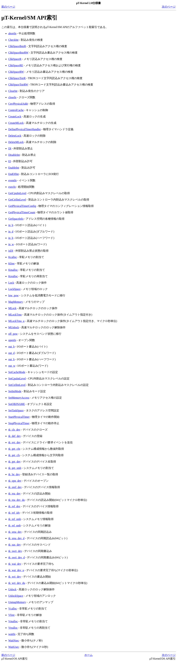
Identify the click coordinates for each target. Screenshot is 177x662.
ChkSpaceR (14, 59)
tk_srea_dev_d (16, 538)
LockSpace (14, 289)
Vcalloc (12, 608)
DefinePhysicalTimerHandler (24, 129)
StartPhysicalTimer (19, 416)
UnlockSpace (15, 595)
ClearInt (12, 90)
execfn (12, 186)
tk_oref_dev (15, 487)
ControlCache (16, 110)
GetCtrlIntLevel (17, 199)
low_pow (13, 295)
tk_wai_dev (14, 563)
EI (9, 161)
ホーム (88, 655)
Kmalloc (13, 269)
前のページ (8, 6)
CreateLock (14, 116)
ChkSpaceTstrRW (18, 84)
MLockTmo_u (16, 321)
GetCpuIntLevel (17, 193)
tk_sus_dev (14, 544)
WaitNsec (13, 640)
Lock (11, 282)
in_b (10, 225)
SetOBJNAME (16, 404)
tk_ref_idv (14, 512)
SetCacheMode (16, 372)
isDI (10, 250)
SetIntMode (14, 391)
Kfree (11, 263)
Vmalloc (13, 621)
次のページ (169, 6)
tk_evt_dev (14, 442)
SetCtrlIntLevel (17, 384)
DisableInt (14, 154)
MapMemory (15, 301)
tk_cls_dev (14, 429)
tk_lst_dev (14, 474)
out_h (11, 359)
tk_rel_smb (14, 525)
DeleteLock (14, 135)
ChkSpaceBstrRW (18, 52)
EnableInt (13, 167)
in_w (11, 244)
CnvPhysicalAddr (18, 103)
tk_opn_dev (14, 480)
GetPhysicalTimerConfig (22, 205)
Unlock (12, 589)
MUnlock (13, 327)
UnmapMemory (17, 602)
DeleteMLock (16, 142)
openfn (12, 340)
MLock (12, 308)
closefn (12, 97)
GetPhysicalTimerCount (21, 212)
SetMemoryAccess (18, 397)
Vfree (11, 614)
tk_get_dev (14, 461)
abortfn (12, 33)
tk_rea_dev (14, 493)
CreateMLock (16, 122)
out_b (11, 346)
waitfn (11, 634)
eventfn (12, 180)
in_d (10, 231)
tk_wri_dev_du (16, 583)
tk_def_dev (14, 436)
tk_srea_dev (15, 531)
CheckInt (13, 39)
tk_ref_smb (14, 519)
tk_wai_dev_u (16, 570)
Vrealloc (13, 627)
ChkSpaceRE (15, 65)
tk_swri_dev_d (16, 557)
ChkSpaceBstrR (17, 46)
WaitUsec (13, 646)
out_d (11, 352)
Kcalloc (12, 257)
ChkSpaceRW (16, 71)
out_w (11, 365)
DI (9, 148)
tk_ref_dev (14, 506)
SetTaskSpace (16, 410)
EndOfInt (13, 174)
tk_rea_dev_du (16, 499)
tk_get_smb (14, 467)
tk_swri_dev (15, 551)
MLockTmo (15, 314)
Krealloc (13, 276)
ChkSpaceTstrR (17, 78)
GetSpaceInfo (16, 218)
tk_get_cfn (14, 448)
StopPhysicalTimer (18, 423)
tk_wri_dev (14, 576)
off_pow (13, 333)
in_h (10, 237)
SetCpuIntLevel (17, 378)
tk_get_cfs (14, 455)
